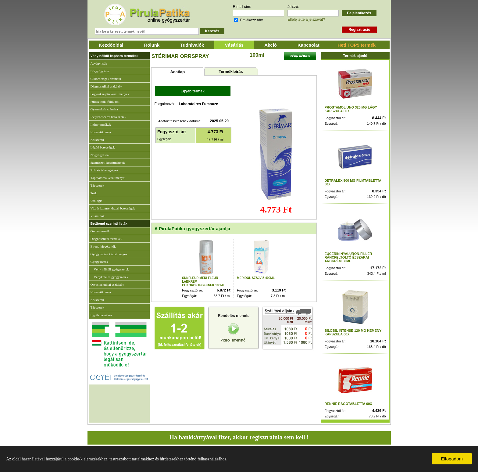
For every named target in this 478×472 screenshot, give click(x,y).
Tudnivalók (192, 45)
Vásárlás (234, 45)
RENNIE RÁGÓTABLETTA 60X (348, 404)
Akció (270, 45)
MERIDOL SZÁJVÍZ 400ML (256, 278)
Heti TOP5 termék (356, 45)
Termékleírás (231, 71)
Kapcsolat (308, 45)
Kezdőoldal (111, 45)
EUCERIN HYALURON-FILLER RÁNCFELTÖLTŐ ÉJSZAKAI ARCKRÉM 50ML (348, 257)
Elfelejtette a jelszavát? (306, 19)
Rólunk (152, 45)
